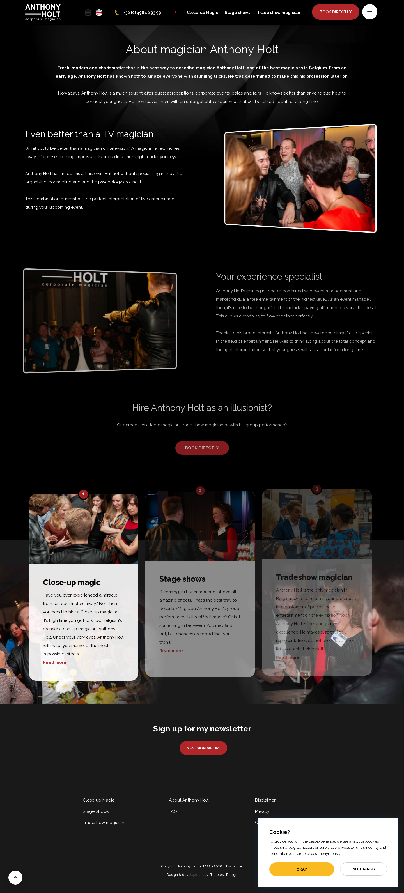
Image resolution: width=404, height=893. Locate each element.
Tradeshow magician (103, 822)
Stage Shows (96, 811)
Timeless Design (223, 875)
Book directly (336, 12)
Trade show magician (278, 12)
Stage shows (237, 12)
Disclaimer (265, 800)
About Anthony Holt (188, 800)
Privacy (262, 811)
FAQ (173, 811)
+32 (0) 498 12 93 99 (142, 12)
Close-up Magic (202, 12)
